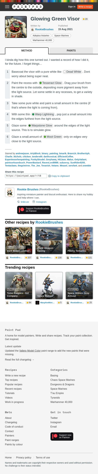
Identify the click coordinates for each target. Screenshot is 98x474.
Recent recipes (13, 388)
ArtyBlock (35, 153)
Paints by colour (14, 444)
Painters (9, 435)
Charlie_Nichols (13, 156)
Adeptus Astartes (41, 35)
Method (26, 50)
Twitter (54, 418)
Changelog (11, 422)
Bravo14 (72, 153)
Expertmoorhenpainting (17, 159)
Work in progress (14, 402)
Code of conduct (14, 426)
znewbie (87, 165)
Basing (54, 375)
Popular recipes (13, 384)
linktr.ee (23, 201)
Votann (54, 165)
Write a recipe (85, 7)
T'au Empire (57, 393)
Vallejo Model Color (30, 350)
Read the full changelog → (19, 359)
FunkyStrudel (38, 159)
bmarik (62, 153)
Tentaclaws (11, 165)
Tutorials (9, 393)
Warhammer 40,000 (42, 40)
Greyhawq (51, 159)
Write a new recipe (15, 375)
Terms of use (43, 457)
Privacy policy (23, 457)
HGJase (62, 159)
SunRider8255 (77, 162)
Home (8, 457)
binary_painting (50, 153)
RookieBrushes (49, 222)
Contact (9, 431)
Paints (71, 50)
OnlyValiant (80, 159)
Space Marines (61, 35)
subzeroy (64, 162)
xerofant (72, 165)
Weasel (63, 165)
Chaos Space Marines (62, 380)
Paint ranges (12, 440)
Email (53, 426)
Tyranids (55, 397)
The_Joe (35, 165)
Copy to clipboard (59, 176)
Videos (9, 397)
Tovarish (45, 165)
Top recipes (11, 380)
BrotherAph (83, 153)
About (8, 418)
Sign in (71, 6)
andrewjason (22, 153)
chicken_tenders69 (32, 156)
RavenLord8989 (50, 162)
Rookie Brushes (27, 189)
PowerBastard (33, 162)
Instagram (39, 201)
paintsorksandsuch (15, 162)
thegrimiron (24, 165)
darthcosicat (49, 156)
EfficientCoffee (65, 156)
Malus (70, 159)
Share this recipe (14, 171)
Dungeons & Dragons (62, 384)
